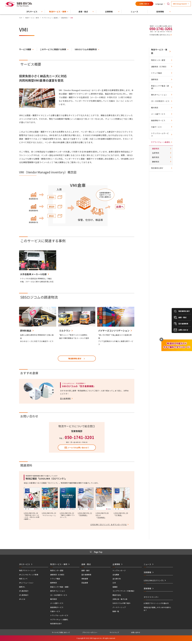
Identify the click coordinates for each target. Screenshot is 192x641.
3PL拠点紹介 (24, 591)
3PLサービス (24, 564)
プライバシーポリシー (89, 632)
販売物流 (155, 157)
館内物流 (154, 107)
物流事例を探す (157, 168)
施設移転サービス (158, 120)
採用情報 (147, 572)
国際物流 (154, 79)
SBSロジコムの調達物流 (86, 49)
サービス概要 (25, 49)
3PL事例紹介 (24, 595)
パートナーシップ (119, 607)
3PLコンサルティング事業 (28, 574)
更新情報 (147, 588)
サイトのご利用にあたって (61, 632)
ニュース (147, 564)
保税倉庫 (84, 578)
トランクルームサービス (160, 134)
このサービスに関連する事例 (53, 49)
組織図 (115, 587)
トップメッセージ (119, 570)
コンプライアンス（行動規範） (124, 591)
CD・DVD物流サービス (160, 101)
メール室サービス (158, 114)
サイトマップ (114, 632)
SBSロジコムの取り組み (121, 603)
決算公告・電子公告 (120, 599)
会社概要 (116, 574)
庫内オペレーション (159, 94)
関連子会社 (117, 595)
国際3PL (22, 587)
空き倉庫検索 (86, 574)
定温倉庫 (84, 583)
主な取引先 (117, 578)
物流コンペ (23, 578)
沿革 (114, 583)
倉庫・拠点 (85, 570)
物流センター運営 (158, 60)
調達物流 (155, 148)
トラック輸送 (156, 73)
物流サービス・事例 (159, 51)
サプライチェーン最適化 (160, 142)
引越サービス (156, 127)
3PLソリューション (26, 583)
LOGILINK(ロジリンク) (153, 580)
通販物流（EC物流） (159, 66)
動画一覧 (116, 611)
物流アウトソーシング (27, 570)
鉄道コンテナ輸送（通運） (160, 87)
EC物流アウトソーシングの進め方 (156, 603)
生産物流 (155, 153)
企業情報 (116, 564)
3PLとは (22, 599)
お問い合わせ (144, 4)
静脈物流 (155, 161)
